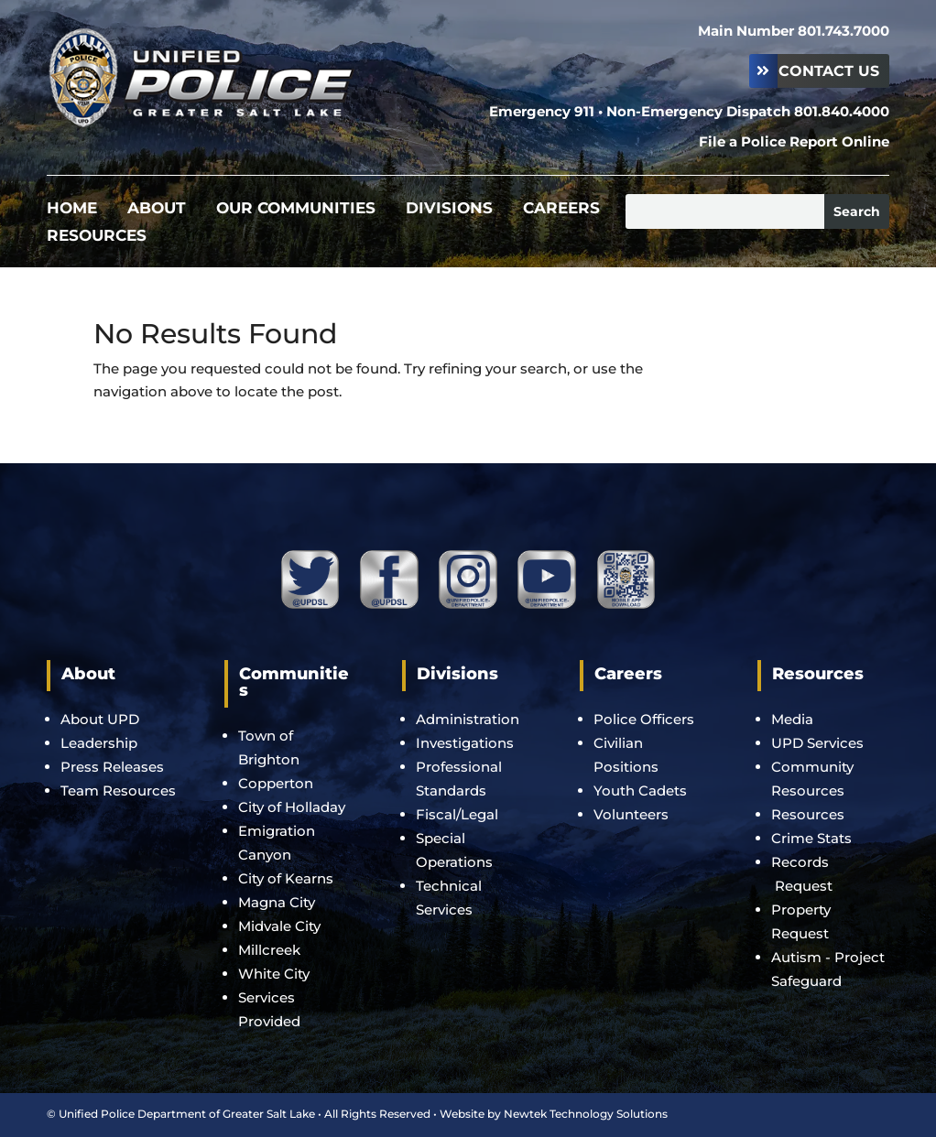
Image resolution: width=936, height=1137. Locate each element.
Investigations (465, 743)
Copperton (275, 783)
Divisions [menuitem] (449, 209)
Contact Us (828, 71)
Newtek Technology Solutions (586, 1114)
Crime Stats (811, 838)
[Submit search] (856, 211)
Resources (807, 814)
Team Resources (118, 790)
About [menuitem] (156, 209)
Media (792, 719)
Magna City (276, 902)
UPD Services (817, 743)
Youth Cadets (640, 790)
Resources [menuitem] (97, 236)
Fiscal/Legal (457, 814)
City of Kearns (285, 878)
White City (274, 973)
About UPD (99, 719)
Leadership (98, 743)
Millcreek (271, 949)
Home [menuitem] (72, 209)
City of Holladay (291, 807)
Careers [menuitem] (561, 209)
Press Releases (112, 766)
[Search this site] (725, 211)
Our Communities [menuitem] (295, 209)
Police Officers (643, 719)
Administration (467, 719)
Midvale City (279, 926)
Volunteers (631, 814)
